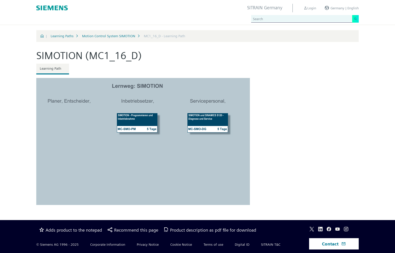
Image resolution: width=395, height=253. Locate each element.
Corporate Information (107, 244)
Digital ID (242, 244)
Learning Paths (62, 36)
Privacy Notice (148, 244)
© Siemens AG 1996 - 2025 (57, 244)
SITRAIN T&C (270, 244)
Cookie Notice (181, 244)
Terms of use (213, 244)
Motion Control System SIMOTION (108, 36)
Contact (334, 243)
